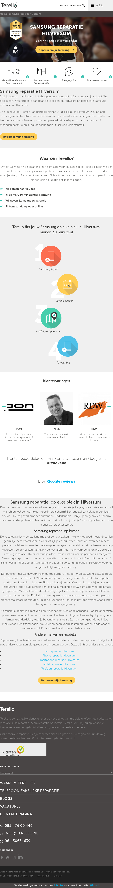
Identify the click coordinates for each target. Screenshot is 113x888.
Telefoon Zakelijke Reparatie (29, 790)
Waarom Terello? (17, 783)
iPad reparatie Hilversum (59, 651)
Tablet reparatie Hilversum (59, 664)
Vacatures (10, 806)
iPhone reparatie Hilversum (59, 655)
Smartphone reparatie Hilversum (59, 660)
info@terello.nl (19, 833)
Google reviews (61, 481)
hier (48, 871)
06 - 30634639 (15, 840)
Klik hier (58, 885)
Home (3, 13)
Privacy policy (43, 875)
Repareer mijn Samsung (56, 50)
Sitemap (58, 875)
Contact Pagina (16, 814)
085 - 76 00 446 (16, 825)
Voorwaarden (26, 875)
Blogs (6, 798)
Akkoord (94, 885)
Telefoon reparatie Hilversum (59, 668)
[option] (19, 416)
